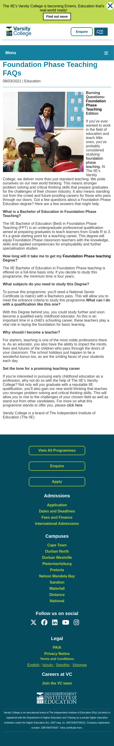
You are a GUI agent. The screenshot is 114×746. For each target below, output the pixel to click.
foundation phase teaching (94, 162)
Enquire (82, 31)
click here (74, 405)
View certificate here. (71, 727)
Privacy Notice (57, 654)
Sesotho (63, 665)
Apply (57, 482)
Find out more (57, 16)
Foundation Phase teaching (87, 256)
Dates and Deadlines (57, 511)
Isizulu (48, 665)
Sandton (57, 582)
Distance (57, 595)
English (34, 665)
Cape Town (57, 545)
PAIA (57, 647)
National (57, 601)
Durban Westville (57, 558)
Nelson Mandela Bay (57, 576)
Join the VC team (57, 683)
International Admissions (57, 524)
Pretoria (57, 570)
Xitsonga (79, 665)
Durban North (57, 551)
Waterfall (57, 588)
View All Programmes (57, 450)
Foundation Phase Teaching (96, 105)
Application (57, 505)
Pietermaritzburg (57, 564)
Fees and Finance (56, 517)
